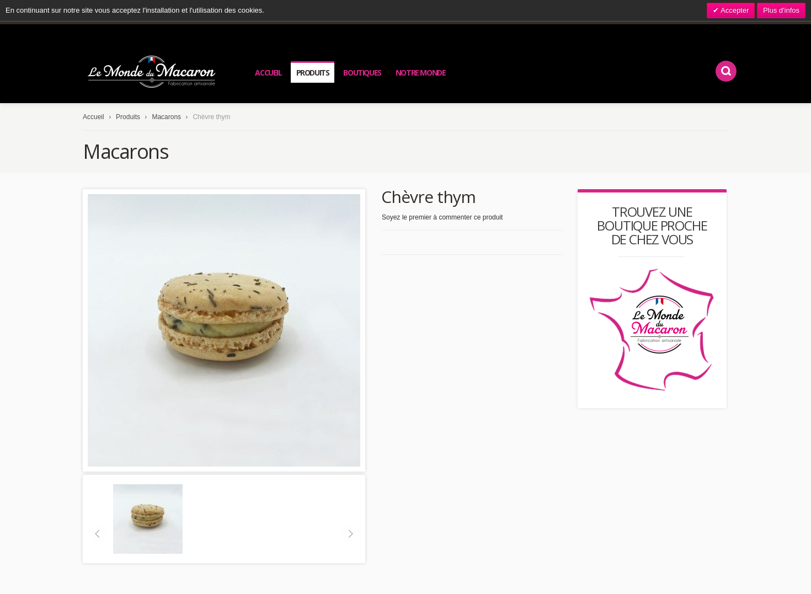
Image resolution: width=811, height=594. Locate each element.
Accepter (734, 10)
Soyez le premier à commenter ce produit (442, 217)
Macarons (166, 117)
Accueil (93, 117)
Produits (128, 117)
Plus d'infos (781, 10)
